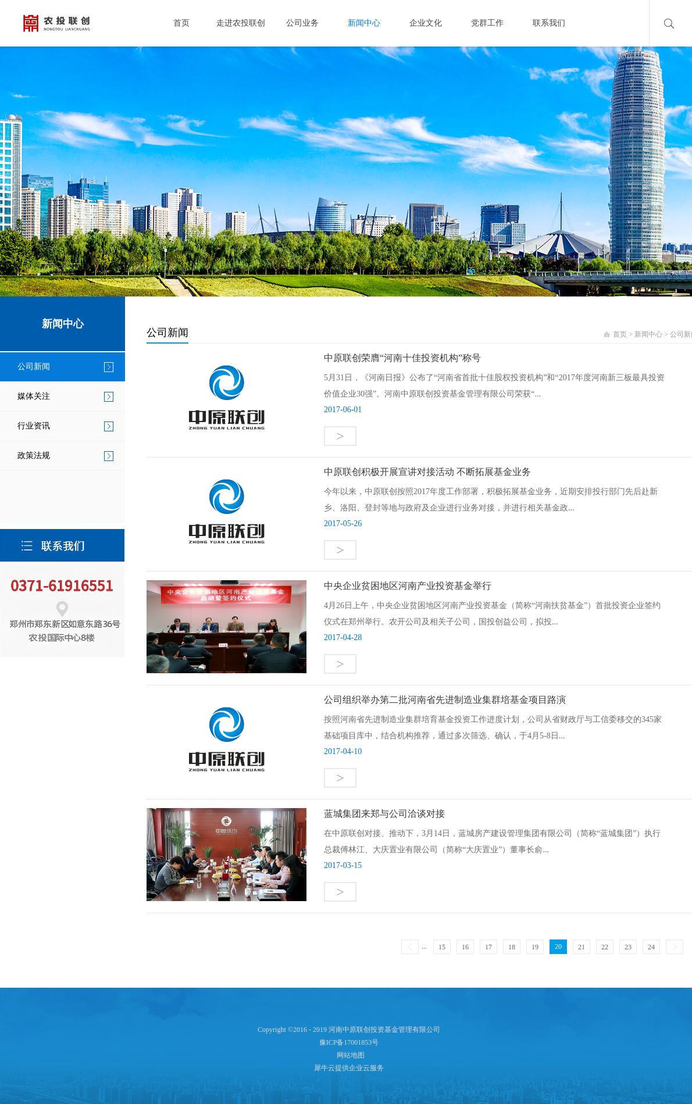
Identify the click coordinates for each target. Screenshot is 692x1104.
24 (651, 947)
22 (604, 947)
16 (465, 947)
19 (535, 947)
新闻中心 (648, 334)
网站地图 (349, 1055)
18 (511, 947)
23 (628, 947)
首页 (181, 23)
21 (581, 947)
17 (488, 947)
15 (441, 947)
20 (558, 946)
